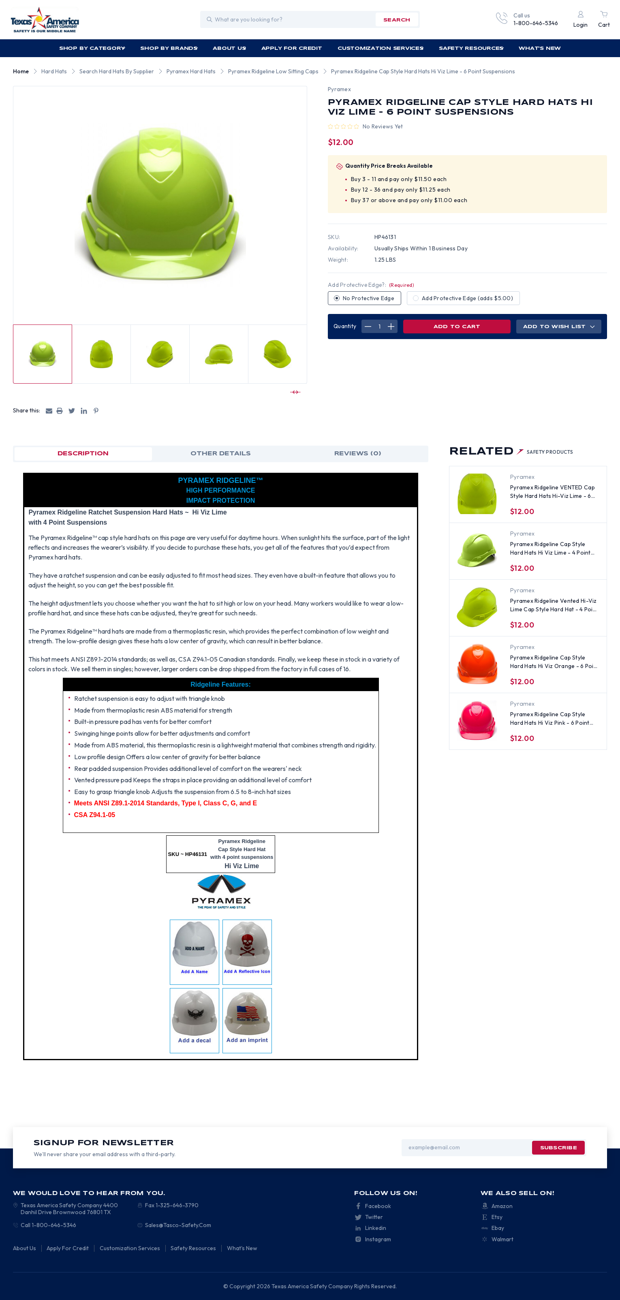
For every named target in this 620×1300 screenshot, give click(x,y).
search (396, 20)
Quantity (345, 326)
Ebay (498, 1228)
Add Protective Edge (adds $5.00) (467, 298)
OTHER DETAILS (220, 454)
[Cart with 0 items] (604, 19)
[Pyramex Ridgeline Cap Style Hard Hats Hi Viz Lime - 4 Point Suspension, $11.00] (477, 550)
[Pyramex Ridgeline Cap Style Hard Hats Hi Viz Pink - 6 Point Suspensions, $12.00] (477, 720)
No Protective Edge (368, 298)
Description (83, 454)
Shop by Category (92, 48)
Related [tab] (511, 452)
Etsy (497, 1217)
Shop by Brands (169, 48)
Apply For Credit (291, 48)
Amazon (502, 1206)
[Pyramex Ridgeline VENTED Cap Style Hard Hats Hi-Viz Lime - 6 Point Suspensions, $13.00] (477, 494)
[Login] (580, 19)
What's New (540, 48)
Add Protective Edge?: (371, 284)
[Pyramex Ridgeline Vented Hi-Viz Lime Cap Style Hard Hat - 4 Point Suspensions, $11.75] (477, 607)
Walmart (502, 1239)
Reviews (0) (357, 454)
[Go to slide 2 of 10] (294, 392)
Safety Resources (471, 48)
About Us (229, 48)
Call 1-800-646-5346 (48, 1225)
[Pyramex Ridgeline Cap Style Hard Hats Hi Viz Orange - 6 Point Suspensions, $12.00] (477, 664)
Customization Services (381, 48)
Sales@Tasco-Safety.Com (178, 1225)
